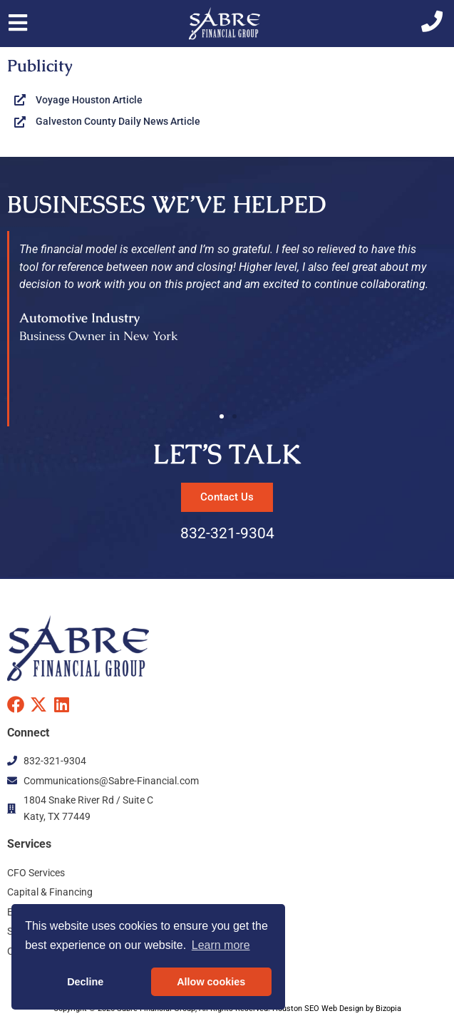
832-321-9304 (227, 533)
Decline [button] (85, 981)
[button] (222, 416)
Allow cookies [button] (211, 981)
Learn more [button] (221, 945)
